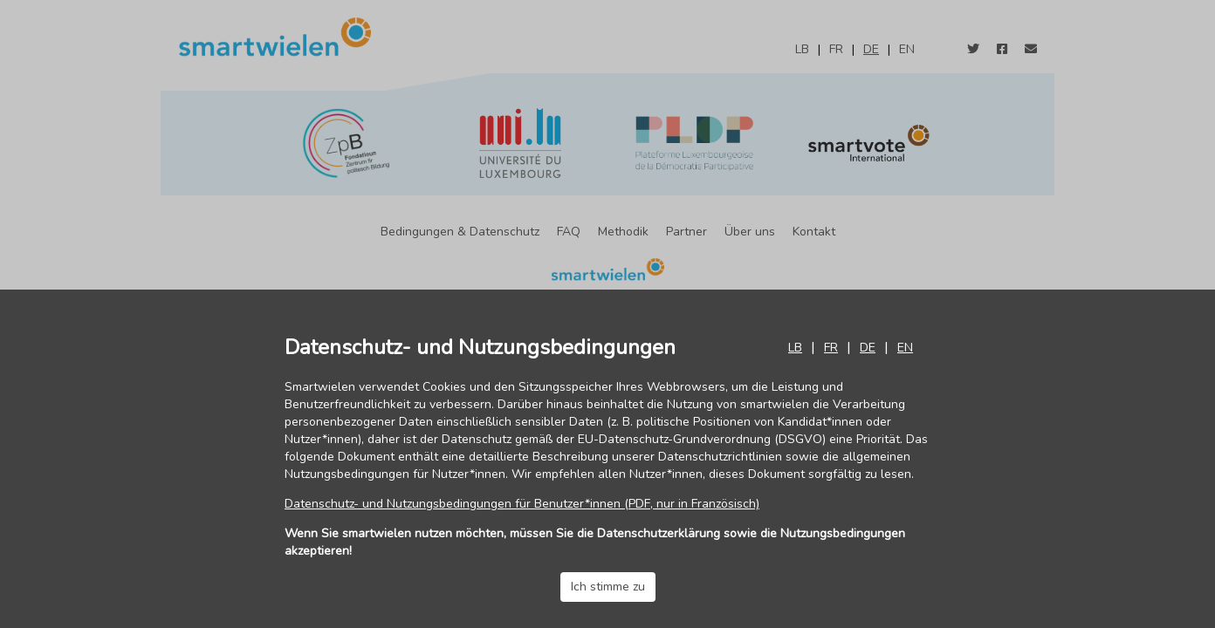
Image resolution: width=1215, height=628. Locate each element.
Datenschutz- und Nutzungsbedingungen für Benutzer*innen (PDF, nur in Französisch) (522, 503)
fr (831, 347)
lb (795, 347)
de (867, 347)
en (905, 347)
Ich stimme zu (608, 586)
